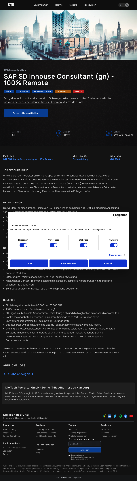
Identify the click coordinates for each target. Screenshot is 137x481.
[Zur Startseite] (11, 4)
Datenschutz (66, 478)
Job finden (72, 429)
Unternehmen (41, 4)
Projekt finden (107, 429)
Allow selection (68, 263)
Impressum (77, 478)
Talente (59, 4)
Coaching (105, 432)
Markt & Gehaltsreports (46, 436)
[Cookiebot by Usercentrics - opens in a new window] (115, 216)
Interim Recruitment (11, 436)
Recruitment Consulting (46, 432)
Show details (115, 255)
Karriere (73, 4)
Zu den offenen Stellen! (25, 113)
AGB (57, 478)
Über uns (39, 449)
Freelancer (7, 432)
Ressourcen (90, 4)
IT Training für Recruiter (46, 429)
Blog (38, 452)
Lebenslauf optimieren (77, 432)
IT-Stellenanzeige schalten (14, 447)
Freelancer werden (109, 436)
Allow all (108, 263)
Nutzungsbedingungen (79, 457)
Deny (29, 263)
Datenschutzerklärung (79, 459)
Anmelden (85, 450)
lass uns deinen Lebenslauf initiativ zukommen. (33, 102)
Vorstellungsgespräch (77, 436)
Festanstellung (9, 429)
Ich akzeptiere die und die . (82, 457)
